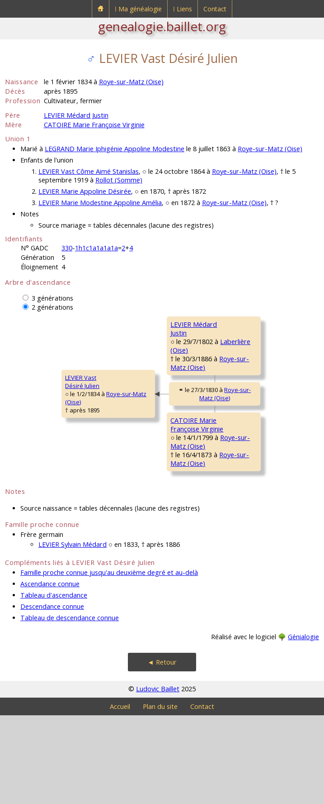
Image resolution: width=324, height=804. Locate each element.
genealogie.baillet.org (162, 26)
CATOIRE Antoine (246, 441)
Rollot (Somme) (118, 180)
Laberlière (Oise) (255, 411)
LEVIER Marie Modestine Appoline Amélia (100, 202)
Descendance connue (52, 695)
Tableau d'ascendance (53, 684)
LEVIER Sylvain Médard (72, 633)
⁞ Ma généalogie (138, 9)
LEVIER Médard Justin (76, 115)
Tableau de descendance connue (69, 706)
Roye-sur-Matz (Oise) (131, 81)
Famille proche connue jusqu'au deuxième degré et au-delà (109, 661)
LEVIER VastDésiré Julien (28, 426)
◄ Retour (161, 751)
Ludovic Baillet (157, 777)
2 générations (52, 307)
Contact (214, 9)
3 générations (52, 298)
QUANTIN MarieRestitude (245, 391)
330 (66, 248)
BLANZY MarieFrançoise (243, 515)
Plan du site (160, 795)
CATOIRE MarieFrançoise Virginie (141, 480)
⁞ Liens (182, 9)
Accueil (120, 795)
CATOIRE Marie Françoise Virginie (94, 124)
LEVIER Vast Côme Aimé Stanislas (88, 171)
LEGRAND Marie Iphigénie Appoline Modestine (114, 148)
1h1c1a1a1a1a (96, 248)
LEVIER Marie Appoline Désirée (84, 191)
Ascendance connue (50, 672)
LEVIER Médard (244, 324)
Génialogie (303, 725)
